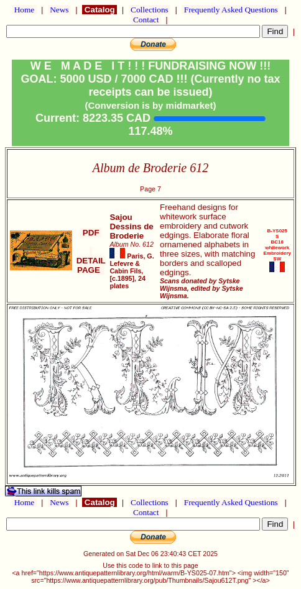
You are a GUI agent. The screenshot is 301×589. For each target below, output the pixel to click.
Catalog (99, 9)
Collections (149, 9)
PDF (90, 232)
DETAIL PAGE (91, 261)
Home (24, 9)
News (59, 9)
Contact (146, 19)
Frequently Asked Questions (231, 9)
